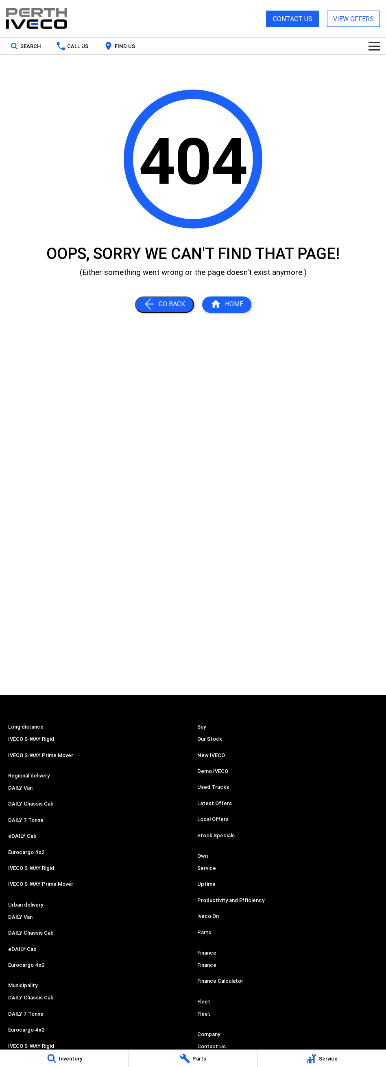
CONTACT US (292, 19)
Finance (206, 965)
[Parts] (193, 1058)
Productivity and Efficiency (230, 900)
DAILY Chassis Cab (31, 803)
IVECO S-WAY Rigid (31, 738)
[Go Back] (164, 304)
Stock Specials (216, 835)
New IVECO (211, 755)
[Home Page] (36, 18)
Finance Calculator (220, 980)
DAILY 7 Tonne (26, 820)
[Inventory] (64, 1058)
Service (206, 868)
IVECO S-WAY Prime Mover (40, 755)
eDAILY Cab (22, 835)
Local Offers (213, 819)
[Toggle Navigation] (374, 46)
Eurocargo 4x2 (26, 852)
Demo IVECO (212, 771)
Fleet (203, 1013)
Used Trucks (213, 787)
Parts (204, 932)
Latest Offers (214, 803)
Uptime (206, 883)
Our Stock (209, 738)
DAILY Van (20, 787)
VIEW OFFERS (353, 19)
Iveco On (208, 916)
